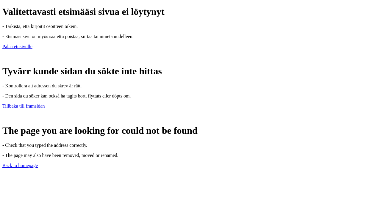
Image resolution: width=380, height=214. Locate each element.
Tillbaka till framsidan (23, 105)
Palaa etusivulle (17, 46)
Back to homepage (20, 165)
